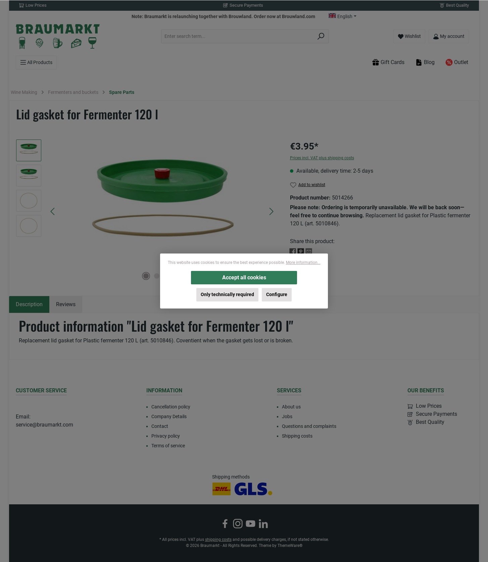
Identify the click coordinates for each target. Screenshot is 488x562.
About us (291, 406)
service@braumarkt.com (44, 425)
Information (164, 390)
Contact (159, 426)
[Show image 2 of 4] (156, 276)
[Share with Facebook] (293, 251)
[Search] (321, 36)
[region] (146, 211)
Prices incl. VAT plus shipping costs (322, 158)
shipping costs (218, 539)
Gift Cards (388, 62)
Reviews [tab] (66, 304)
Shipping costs (297, 436)
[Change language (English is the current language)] (342, 16)
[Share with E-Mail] (309, 251)
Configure (276, 294)
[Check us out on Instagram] (238, 523)
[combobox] (237, 36)
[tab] (29, 304)
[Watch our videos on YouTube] (250, 523)
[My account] (449, 36)
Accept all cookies (244, 277)
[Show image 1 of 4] (146, 276)
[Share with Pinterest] (301, 251)
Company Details (169, 416)
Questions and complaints (309, 426)
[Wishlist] (409, 36)
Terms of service (168, 445)
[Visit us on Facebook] (225, 523)
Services (289, 390)
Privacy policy (165, 436)
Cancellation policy (170, 406)
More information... (303, 262)
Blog (425, 62)
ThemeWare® (290, 545)
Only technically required (227, 294)
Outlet (456, 62)
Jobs (287, 416)
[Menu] (36, 62)
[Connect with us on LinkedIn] (263, 523)
